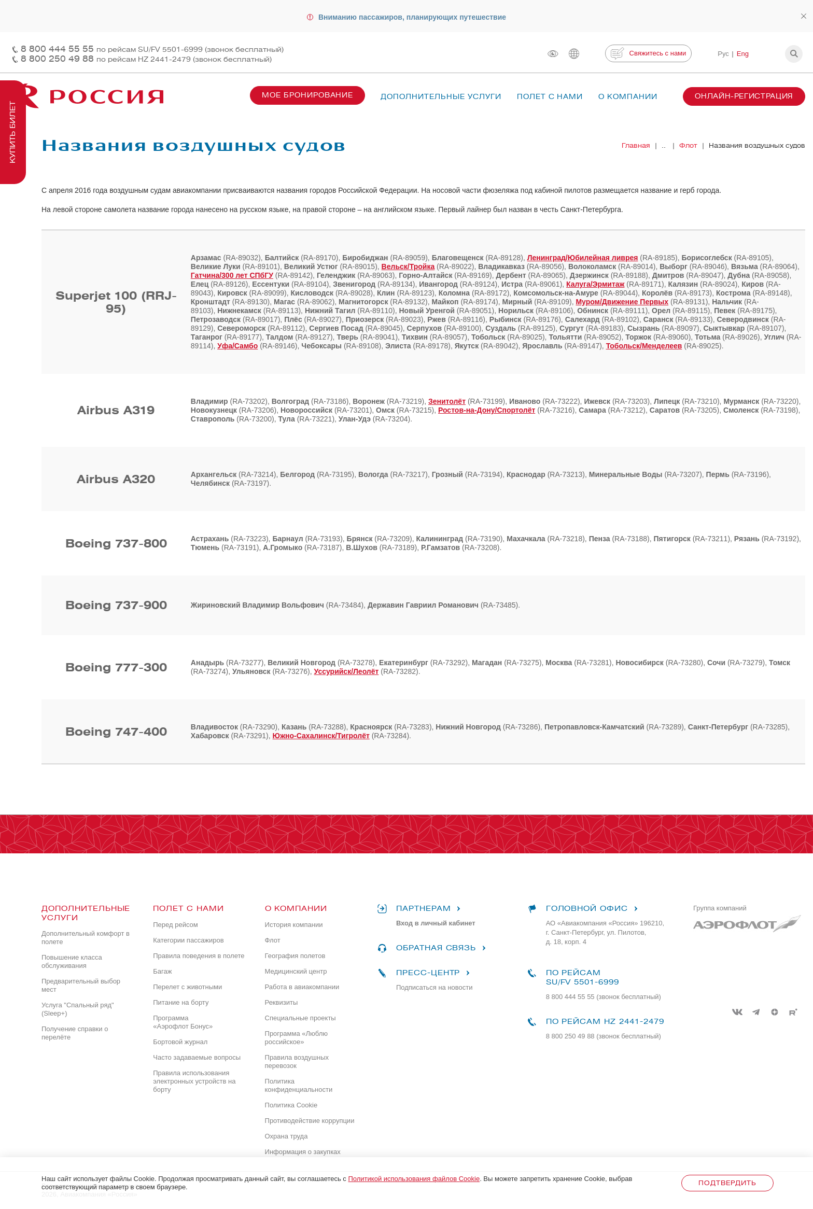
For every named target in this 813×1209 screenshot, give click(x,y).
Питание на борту (180, 1002)
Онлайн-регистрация (744, 96)
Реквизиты (281, 1002)
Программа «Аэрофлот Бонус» (183, 1022)
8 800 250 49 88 (146, 59)
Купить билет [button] (12, 132)
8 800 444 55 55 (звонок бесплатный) (603, 997)
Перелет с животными (187, 987)
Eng (743, 54)
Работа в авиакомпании (302, 987)
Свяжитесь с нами (648, 53)
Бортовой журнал (180, 1042)
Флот (273, 940)
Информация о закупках (303, 1152)
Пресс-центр (424, 973)
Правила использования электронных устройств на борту (194, 1081)
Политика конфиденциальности (299, 1085)
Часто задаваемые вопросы (197, 1057)
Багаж (162, 971)
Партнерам (420, 908)
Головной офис (583, 908)
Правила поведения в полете (198, 956)
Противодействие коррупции (310, 1120)
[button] (794, 54)
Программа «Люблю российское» (296, 1038)
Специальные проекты (300, 1018)
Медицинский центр (296, 971)
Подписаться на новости (434, 987)
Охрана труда (286, 1136)
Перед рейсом (175, 925)
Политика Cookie (291, 1105)
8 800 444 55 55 (152, 49)
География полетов (295, 956)
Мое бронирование (307, 95)
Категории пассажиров (188, 940)
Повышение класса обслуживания (71, 961)
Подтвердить (727, 1183)
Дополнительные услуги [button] (441, 97)
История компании (294, 925)
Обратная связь (432, 948)
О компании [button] (627, 97)
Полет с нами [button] (550, 97)
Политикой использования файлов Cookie (414, 1179)
